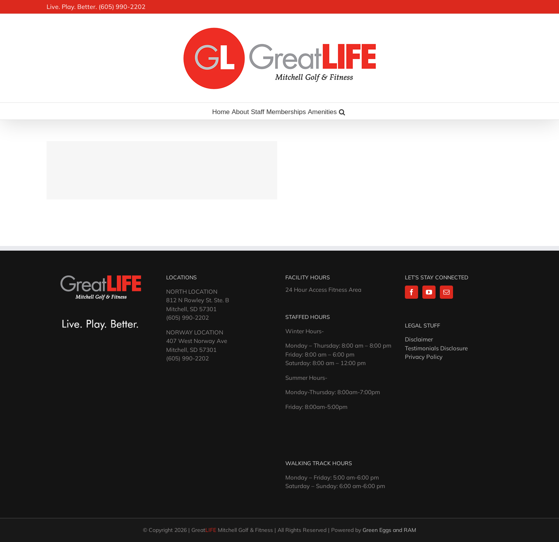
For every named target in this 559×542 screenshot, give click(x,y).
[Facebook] (411, 292)
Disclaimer (419, 339)
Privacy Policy (424, 356)
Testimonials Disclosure (436, 348)
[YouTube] (429, 292)
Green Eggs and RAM (389, 529)
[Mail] (446, 292)
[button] (342, 111)
